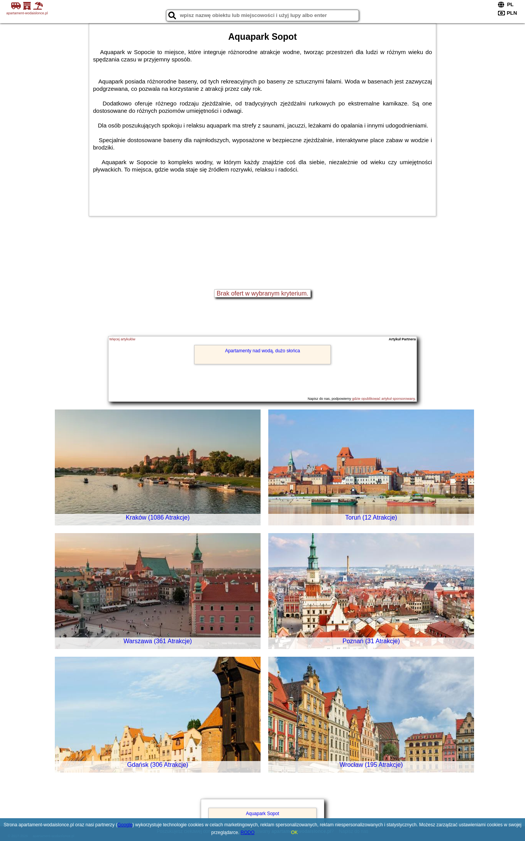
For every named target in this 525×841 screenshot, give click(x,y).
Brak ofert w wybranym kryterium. (262, 293)
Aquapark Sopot (262, 813)
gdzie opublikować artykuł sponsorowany (383, 399)
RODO (247, 832)
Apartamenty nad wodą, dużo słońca (262, 350)
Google (124, 824)
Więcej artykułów (122, 339)
